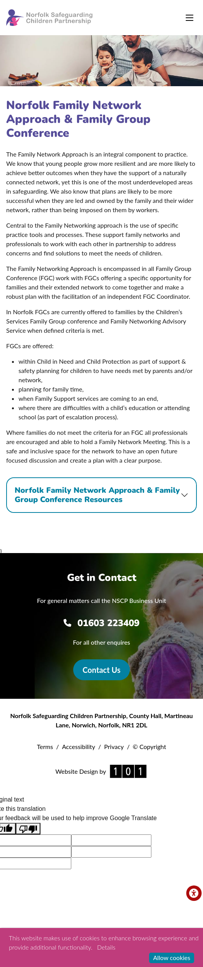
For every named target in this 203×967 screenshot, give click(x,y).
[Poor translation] (28, 829)
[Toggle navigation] (189, 17)
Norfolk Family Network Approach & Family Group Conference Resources (97, 495)
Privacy (114, 746)
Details (106, 947)
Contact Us (101, 669)
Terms (45, 746)
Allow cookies (171, 957)
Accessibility (78, 746)
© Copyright (149, 746)
